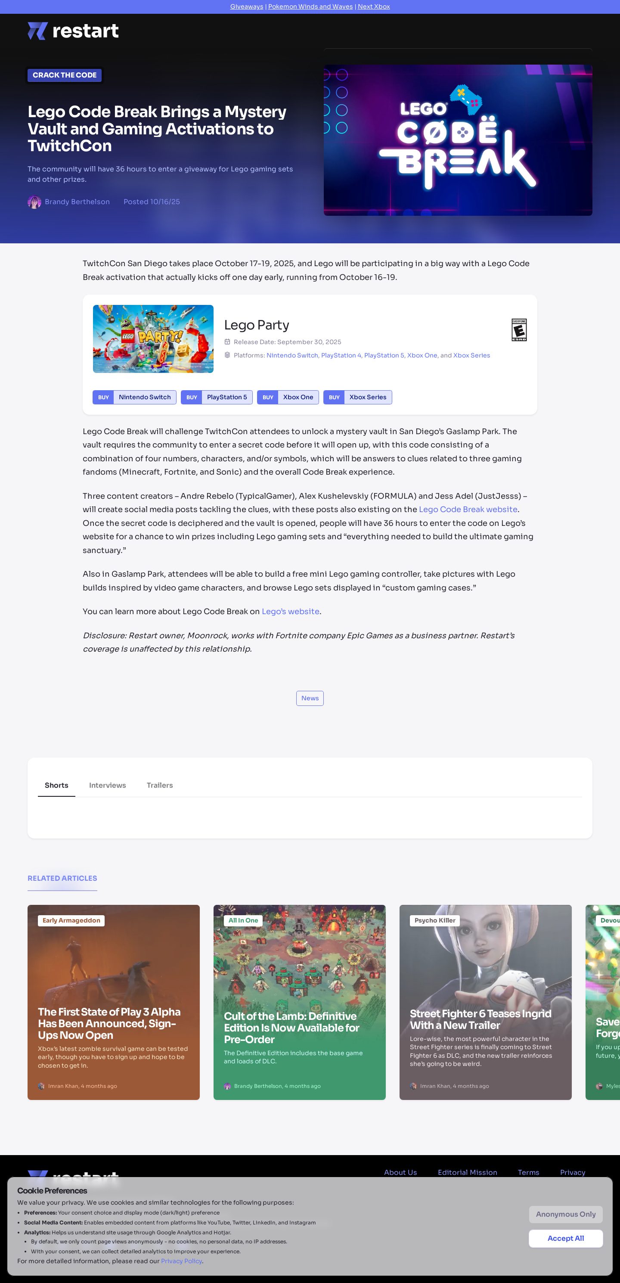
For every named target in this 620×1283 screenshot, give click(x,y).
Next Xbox (374, 6)
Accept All (566, 1238)
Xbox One (422, 355)
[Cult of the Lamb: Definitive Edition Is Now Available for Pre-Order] (300, 957)
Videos (405, 30)
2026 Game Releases (509, 30)
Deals (446, 30)
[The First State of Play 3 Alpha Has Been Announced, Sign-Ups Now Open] (114, 957)
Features (260, 30)
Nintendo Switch (292, 355)
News (216, 30)
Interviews (107, 785)
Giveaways (247, 6)
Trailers (160, 785)
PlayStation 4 (341, 355)
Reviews (308, 30)
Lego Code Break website (468, 509)
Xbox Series (471, 355)
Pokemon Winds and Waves (310, 6)
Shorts (56, 785)
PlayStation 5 (384, 355)
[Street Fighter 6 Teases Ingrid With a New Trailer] (486, 957)
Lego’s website (290, 611)
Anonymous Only (566, 1214)
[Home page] (73, 31)
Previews (358, 30)
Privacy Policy (181, 1261)
